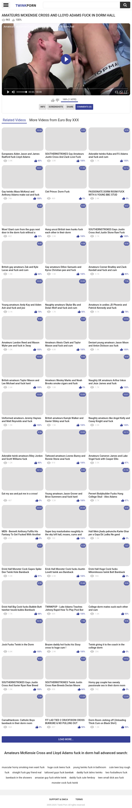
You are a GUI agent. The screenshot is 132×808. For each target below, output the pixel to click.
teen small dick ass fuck (111, 777)
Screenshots (56, 107)
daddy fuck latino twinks (89, 772)
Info (42, 107)
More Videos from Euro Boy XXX (54, 120)
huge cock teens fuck (59, 767)
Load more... (66, 739)
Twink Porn (62, 805)
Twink (25, 5)
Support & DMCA (58, 799)
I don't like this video (57, 100)
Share (70, 107)
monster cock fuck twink (65, 782)
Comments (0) (84, 107)
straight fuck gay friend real (26, 772)
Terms (79, 799)
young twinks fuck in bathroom (89, 767)
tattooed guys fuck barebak (59, 772)
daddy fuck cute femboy (82, 777)
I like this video (53, 100)
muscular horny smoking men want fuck (23, 767)
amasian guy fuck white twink (51, 777)
